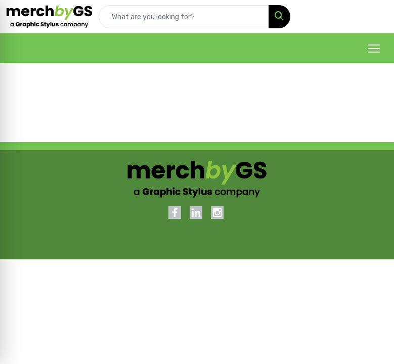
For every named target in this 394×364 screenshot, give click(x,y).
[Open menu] (374, 48)
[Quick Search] (184, 16)
